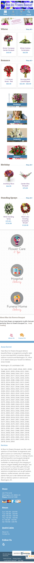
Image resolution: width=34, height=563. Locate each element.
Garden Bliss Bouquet (25, 185)
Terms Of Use (7, 560)
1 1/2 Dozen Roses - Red (8, 81)
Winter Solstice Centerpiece (25, 50)
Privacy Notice (18, 560)
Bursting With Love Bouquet (25, 81)
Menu (7, 14)
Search (27, 15)
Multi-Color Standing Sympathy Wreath (25, 219)
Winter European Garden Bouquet (8, 50)
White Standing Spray (8, 218)
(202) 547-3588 (12, 499)
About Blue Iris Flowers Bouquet (12, 317)
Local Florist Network (10, 562)
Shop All (29, 29)
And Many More (8, 184)
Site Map (21, 562)
